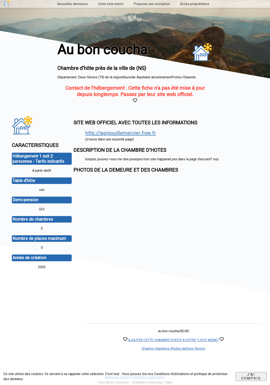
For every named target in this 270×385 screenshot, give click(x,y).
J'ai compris (251, 376)
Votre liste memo (111, 4)
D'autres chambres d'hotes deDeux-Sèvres (173, 349)
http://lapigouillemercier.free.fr (120, 133)
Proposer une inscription (152, 4)
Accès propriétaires (194, 4)
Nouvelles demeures (72, 4)
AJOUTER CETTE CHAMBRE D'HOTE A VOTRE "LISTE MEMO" (173, 340)
